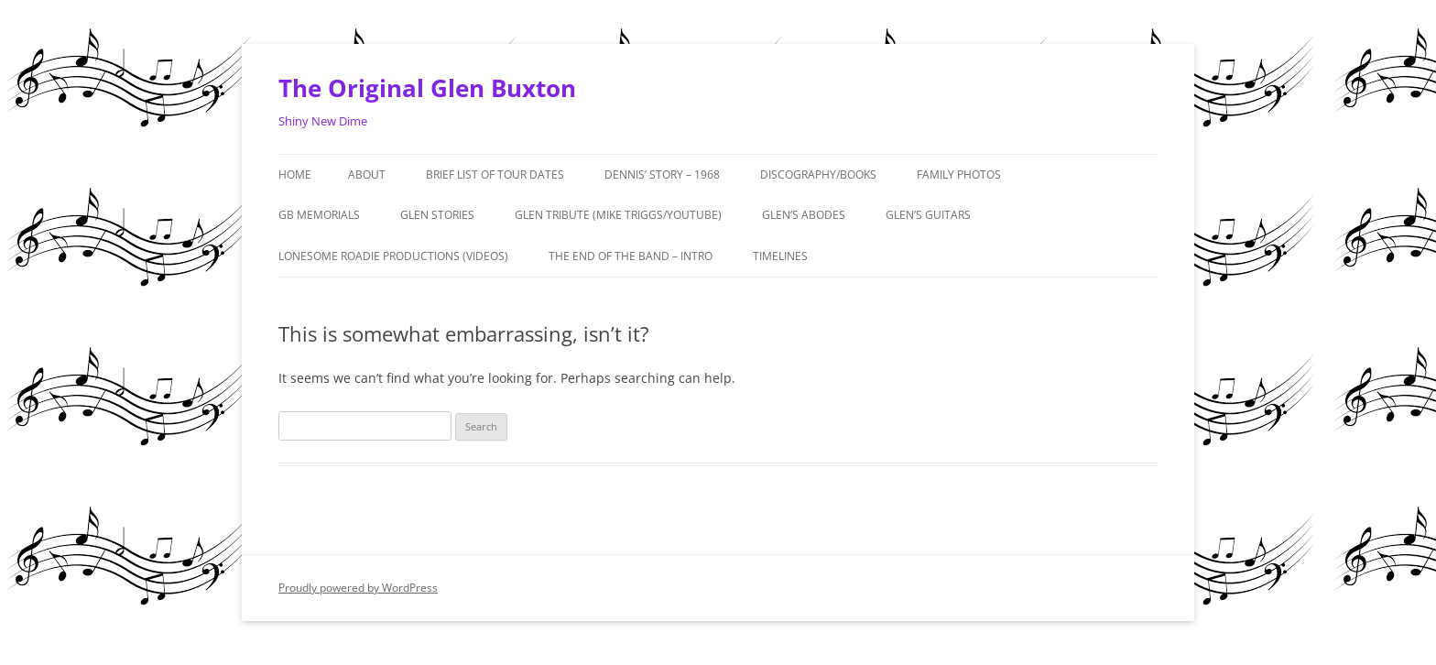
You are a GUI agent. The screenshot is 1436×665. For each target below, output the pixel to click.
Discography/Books (818, 174)
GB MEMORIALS (319, 215)
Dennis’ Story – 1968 (662, 174)
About (367, 174)
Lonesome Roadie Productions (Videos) (393, 256)
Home (294, 174)
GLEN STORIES (437, 215)
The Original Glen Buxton (427, 87)
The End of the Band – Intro (631, 256)
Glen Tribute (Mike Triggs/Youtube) (618, 215)
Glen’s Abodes (803, 215)
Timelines (780, 256)
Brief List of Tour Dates (495, 174)
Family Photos (959, 174)
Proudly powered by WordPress (358, 587)
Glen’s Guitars (928, 215)
